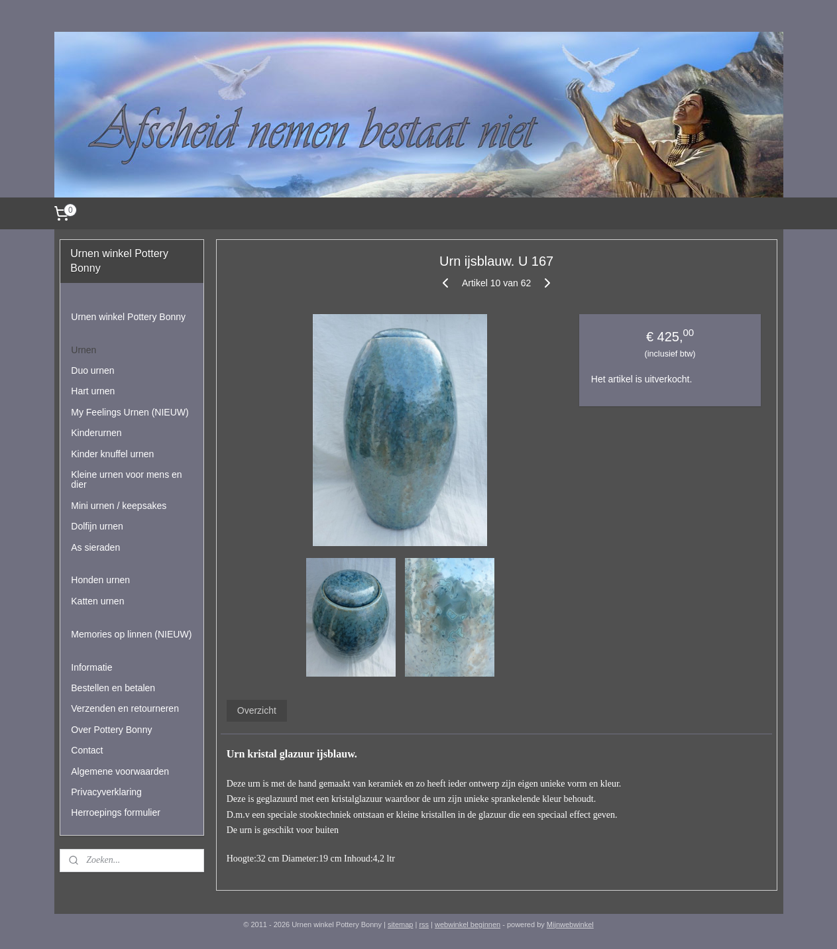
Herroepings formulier (115, 812)
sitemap (401, 924)
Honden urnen (100, 580)
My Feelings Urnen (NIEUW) (129, 412)
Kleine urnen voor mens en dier (126, 479)
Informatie (91, 667)
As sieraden (95, 547)
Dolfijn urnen (97, 526)
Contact (87, 750)
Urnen (83, 350)
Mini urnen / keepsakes (118, 505)
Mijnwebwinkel (570, 924)
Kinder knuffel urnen (112, 454)
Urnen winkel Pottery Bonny (128, 316)
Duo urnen (92, 370)
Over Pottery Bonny (111, 729)
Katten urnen (97, 601)
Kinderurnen (96, 432)
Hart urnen (93, 391)
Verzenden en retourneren (125, 708)
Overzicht (256, 710)
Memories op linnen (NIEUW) (131, 634)
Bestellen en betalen (113, 688)
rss (424, 924)
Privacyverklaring (106, 792)
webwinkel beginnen (467, 924)
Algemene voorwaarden (120, 771)
